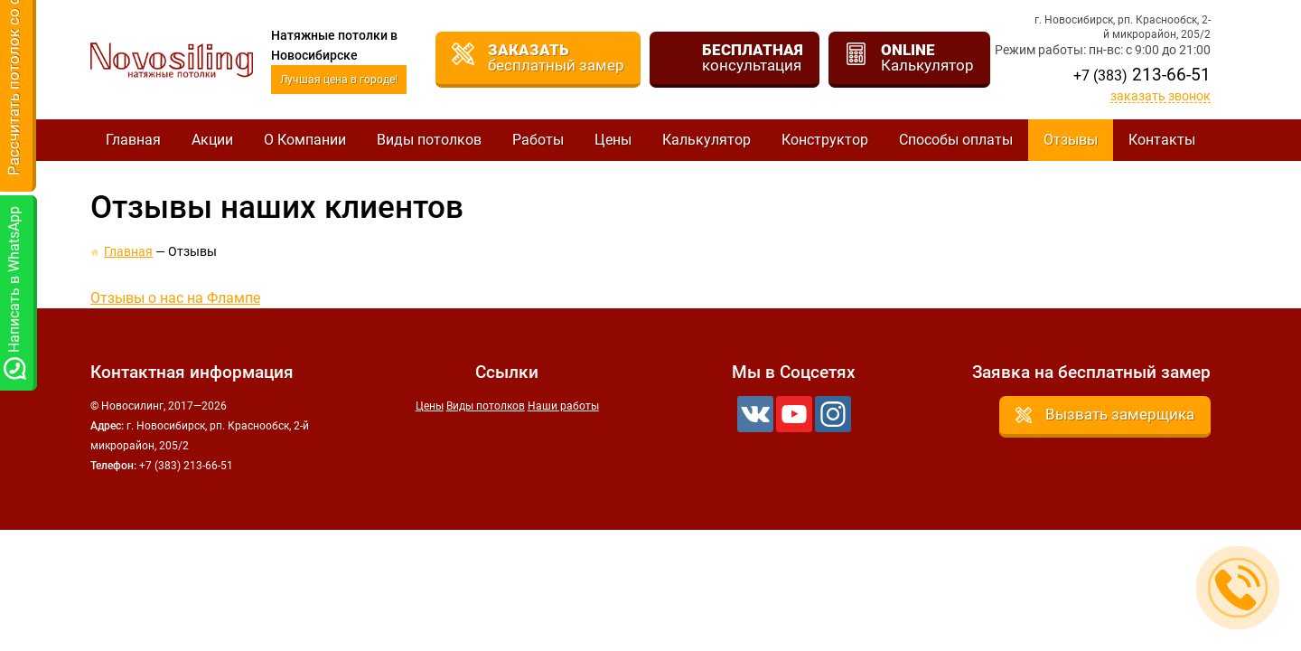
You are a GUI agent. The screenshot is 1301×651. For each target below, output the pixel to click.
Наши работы (563, 406)
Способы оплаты (956, 139)
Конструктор (825, 139)
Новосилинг (171, 60)
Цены (613, 139)
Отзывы (1071, 139)
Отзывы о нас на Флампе (175, 298)
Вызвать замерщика (1119, 414)
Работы (538, 139)
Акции (212, 139)
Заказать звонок (1160, 96)
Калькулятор (706, 139)
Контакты (1161, 139)
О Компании (305, 139)
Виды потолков (429, 139)
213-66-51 (1142, 74)
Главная (133, 139)
